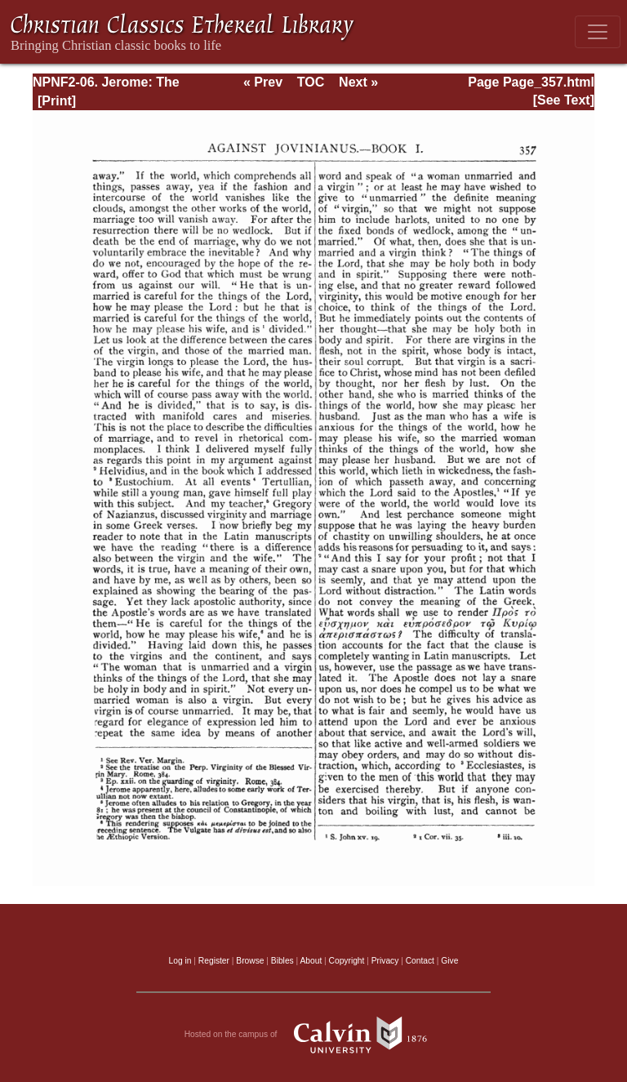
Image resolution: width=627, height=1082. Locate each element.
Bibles (282, 960)
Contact (420, 960)
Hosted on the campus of (314, 1034)
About (311, 960)
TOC (310, 82)
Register (213, 960)
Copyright (347, 960)
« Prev (262, 82)
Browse (250, 960)
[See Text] (563, 100)
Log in (180, 960)
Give (449, 960)
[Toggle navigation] (597, 32)
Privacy (385, 960)
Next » (358, 82)
